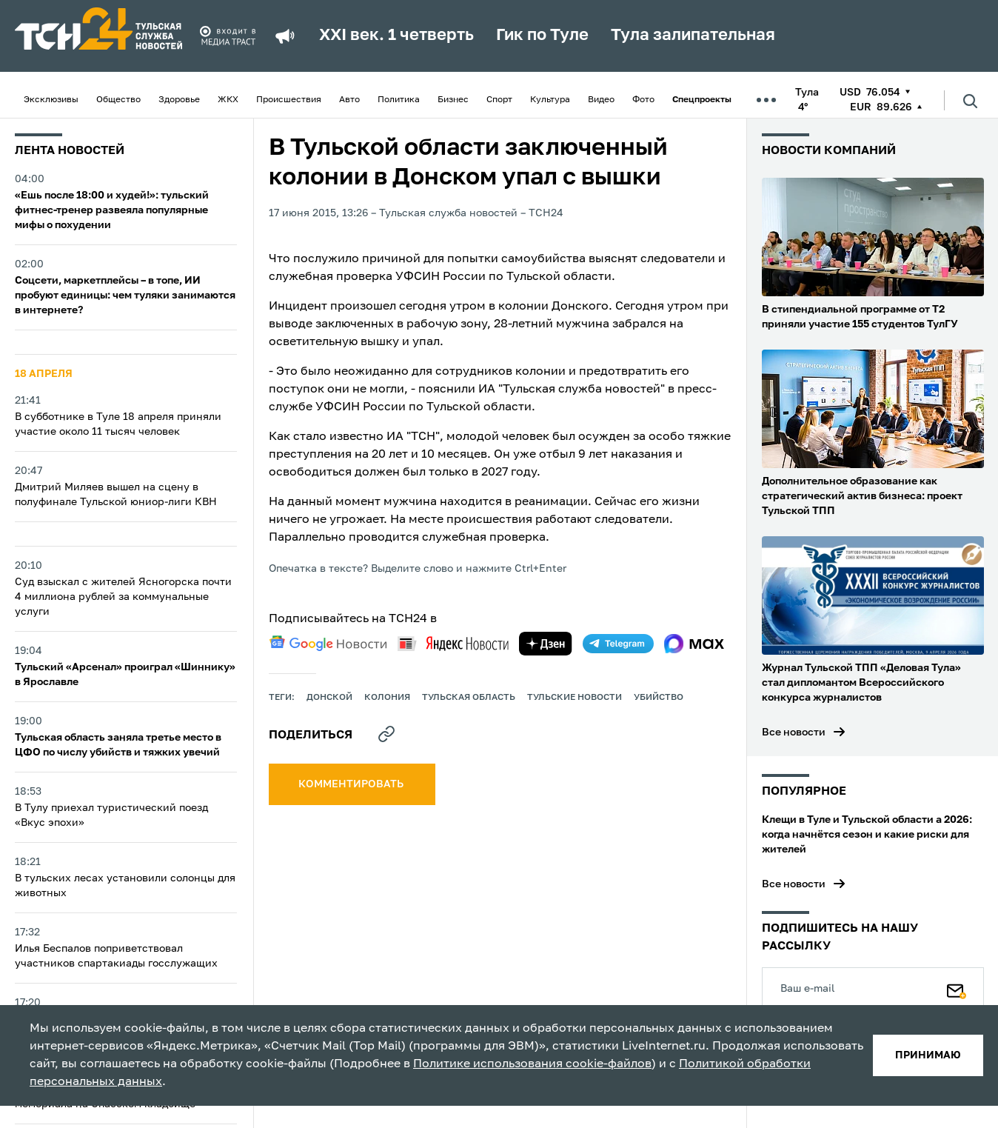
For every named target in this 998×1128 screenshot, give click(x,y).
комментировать (352, 784)
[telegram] (618, 643)
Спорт (499, 100)
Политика (399, 100)
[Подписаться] (956, 988)
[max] (694, 643)
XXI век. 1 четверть (396, 35)
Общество (118, 100)
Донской (329, 697)
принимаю (928, 1055)
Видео (601, 100)
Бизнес (453, 100)
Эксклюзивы (51, 100)
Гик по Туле (542, 35)
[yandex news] (453, 643)
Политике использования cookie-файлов (532, 1064)
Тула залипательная (693, 35)
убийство (658, 697)
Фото (643, 100)
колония (387, 697)
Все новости (793, 732)
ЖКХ (228, 100)
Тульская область (468, 697)
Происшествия (288, 100)
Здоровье (179, 100)
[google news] (328, 643)
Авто (349, 100)
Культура (550, 100)
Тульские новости (574, 697)
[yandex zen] (545, 643)
